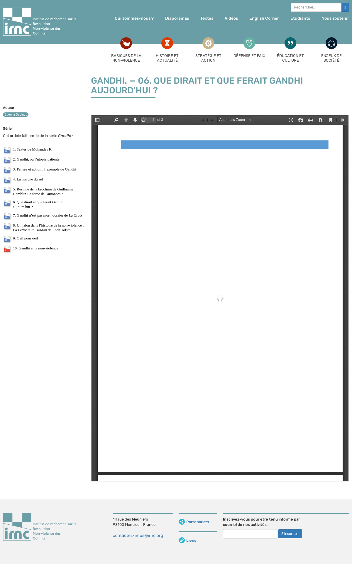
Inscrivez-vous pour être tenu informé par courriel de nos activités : (261, 522)
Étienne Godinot (16, 114)
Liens (187, 540)
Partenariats (194, 522)
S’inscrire (290, 534)
